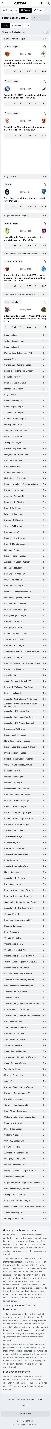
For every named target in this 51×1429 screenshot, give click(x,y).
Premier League (11, 46)
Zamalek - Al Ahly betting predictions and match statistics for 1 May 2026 (24, 128)
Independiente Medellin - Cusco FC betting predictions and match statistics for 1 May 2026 (25, 319)
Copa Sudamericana (13, 261)
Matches (30, 1399)
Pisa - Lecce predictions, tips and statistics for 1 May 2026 (25, 199)
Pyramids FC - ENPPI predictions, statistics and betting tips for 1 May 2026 (25, 96)
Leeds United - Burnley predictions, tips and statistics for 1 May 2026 (23, 238)
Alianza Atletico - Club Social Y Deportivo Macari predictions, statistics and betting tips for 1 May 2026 (24, 278)
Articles (39, 1399)
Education (26, 1405)
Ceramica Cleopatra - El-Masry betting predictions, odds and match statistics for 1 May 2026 (25, 63)
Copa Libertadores (13, 302)
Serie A (8, 184)
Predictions (20, 1399)
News (11, 1399)
